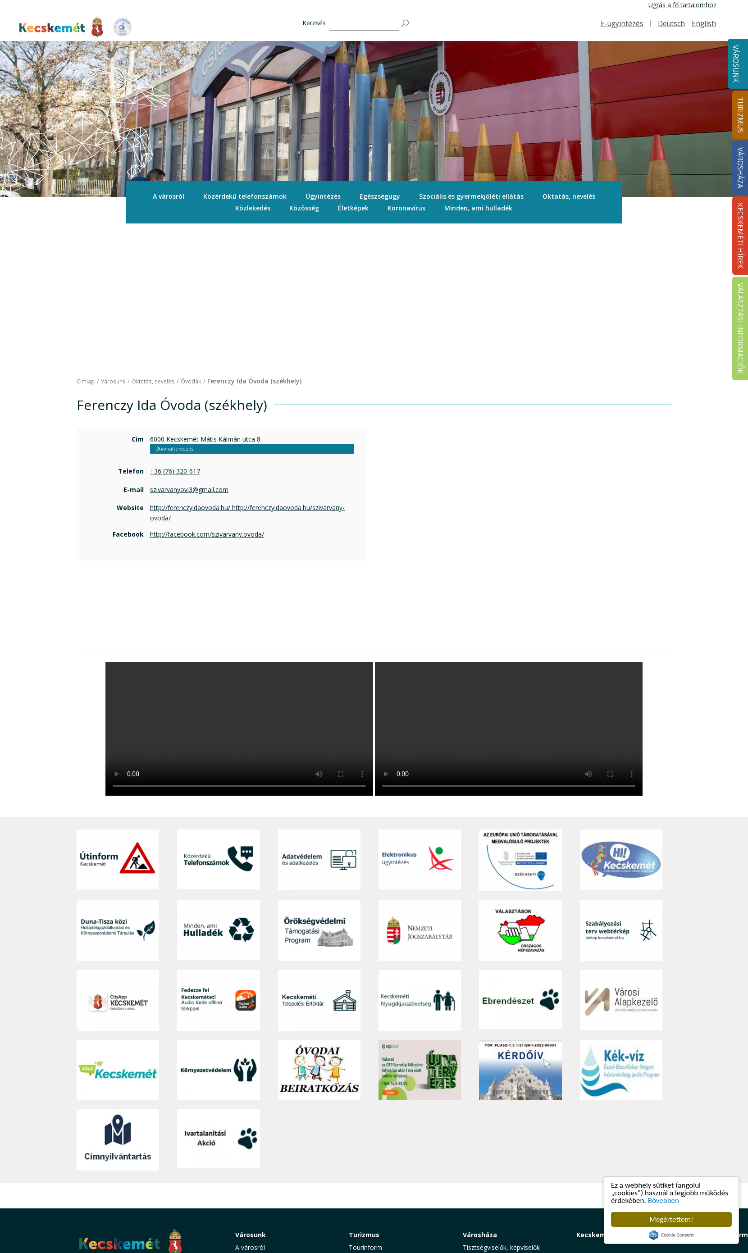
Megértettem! (671, 1219)
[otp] (420, 927)
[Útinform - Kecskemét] (118, 717)
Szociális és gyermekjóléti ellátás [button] (471, 196)
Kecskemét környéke (379, 1154)
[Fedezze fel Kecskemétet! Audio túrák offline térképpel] (218, 857)
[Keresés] (364, 24)
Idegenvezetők (370, 1114)
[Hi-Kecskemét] (621, 717)
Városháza (480, 1091)
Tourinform (365, 1104)
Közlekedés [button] (252, 208)
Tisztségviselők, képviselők (501, 1104)
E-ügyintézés (622, 23)
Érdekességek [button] (369, 1134)
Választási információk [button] (495, 1184)
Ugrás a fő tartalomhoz (682, 4)
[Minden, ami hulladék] (218, 787)
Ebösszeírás (480, 1215)
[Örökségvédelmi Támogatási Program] (319, 787)
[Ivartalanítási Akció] (218, 996)
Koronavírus (406, 208)
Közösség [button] (304, 208)
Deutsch (671, 23)
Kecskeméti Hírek (605, 1091)
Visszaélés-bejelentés (494, 1205)
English (704, 23)
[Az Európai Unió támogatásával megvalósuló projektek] (520, 717)
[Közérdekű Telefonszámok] (218, 717)
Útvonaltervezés (174, 306)
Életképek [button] (353, 208)
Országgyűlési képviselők (499, 1114)
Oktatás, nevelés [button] (569, 196)
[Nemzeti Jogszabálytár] (420, 787)
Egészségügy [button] (380, 196)
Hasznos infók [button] (369, 1211)
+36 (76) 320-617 (175, 328)
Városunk (735, 63)
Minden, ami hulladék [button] (478, 208)
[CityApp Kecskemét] (118, 857)
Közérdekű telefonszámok (245, 196)
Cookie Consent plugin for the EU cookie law (671, 1235)
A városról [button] (168, 196)
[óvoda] (319, 927)
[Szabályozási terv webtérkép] (621, 787)
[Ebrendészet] (520, 857)
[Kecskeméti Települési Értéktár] (319, 857)
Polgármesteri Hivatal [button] (494, 1134)
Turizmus (364, 1091)
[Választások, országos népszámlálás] (520, 787)
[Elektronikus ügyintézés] (420, 717)
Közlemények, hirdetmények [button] (504, 1175)
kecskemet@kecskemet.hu (136, 1178)
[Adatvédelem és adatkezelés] (319, 717)
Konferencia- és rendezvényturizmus (378, 1198)
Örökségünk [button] (366, 1124)
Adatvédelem (482, 1154)
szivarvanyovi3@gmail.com (189, 346)
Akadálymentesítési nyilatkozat (507, 1195)
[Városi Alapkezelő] (621, 857)
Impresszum (95, 1198)
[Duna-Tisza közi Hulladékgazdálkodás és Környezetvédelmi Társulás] (118, 787)
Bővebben (663, 1200)
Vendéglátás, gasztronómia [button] (389, 1175)
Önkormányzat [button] (484, 1124)
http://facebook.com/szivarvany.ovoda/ (207, 391)
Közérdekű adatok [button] (489, 1144)
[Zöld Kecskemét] (118, 927)
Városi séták (366, 1165)
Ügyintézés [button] (323, 196)
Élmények (363, 1144)
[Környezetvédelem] (218, 927)
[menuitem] (168, 196)
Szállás (359, 1184)
